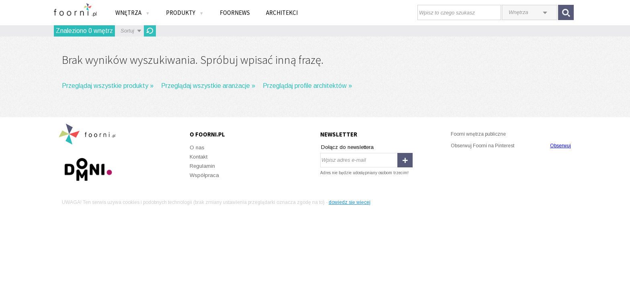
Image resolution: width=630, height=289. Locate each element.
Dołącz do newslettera (347, 147)
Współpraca (204, 175)
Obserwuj (560, 146)
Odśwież (150, 31)
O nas (197, 147)
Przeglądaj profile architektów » (307, 85)
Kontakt (198, 157)
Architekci (282, 12)
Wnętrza (132, 12)
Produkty (185, 12)
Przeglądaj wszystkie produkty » (107, 85)
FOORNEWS (235, 12)
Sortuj (127, 31)
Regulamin (202, 166)
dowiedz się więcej (349, 202)
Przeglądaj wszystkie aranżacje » (208, 85)
